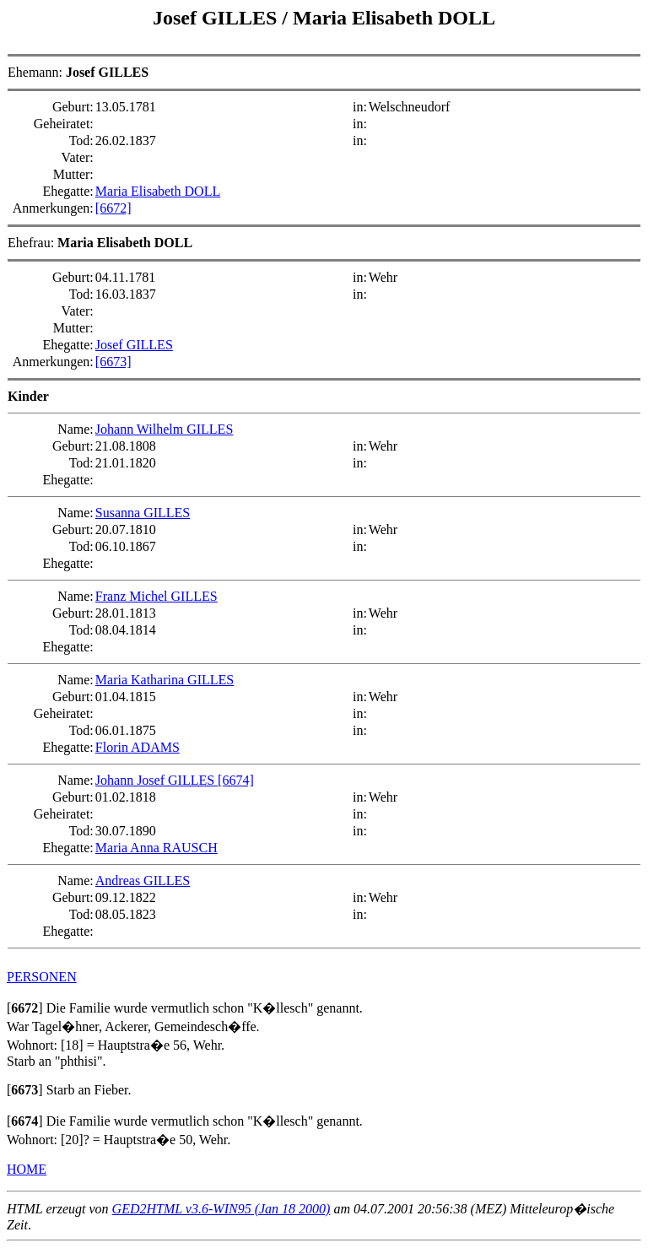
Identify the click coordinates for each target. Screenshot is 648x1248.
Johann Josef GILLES (156, 780)
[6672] (113, 208)
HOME (26, 1169)
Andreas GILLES (142, 880)
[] (25, 1008)
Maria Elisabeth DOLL (394, 18)
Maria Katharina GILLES (164, 680)
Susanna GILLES (142, 512)
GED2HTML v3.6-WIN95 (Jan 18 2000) (221, 1209)
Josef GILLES (217, 18)
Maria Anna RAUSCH (156, 847)
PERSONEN (42, 977)
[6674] (236, 780)
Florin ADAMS (137, 747)
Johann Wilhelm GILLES (164, 429)
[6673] (113, 361)
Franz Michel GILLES (156, 596)
